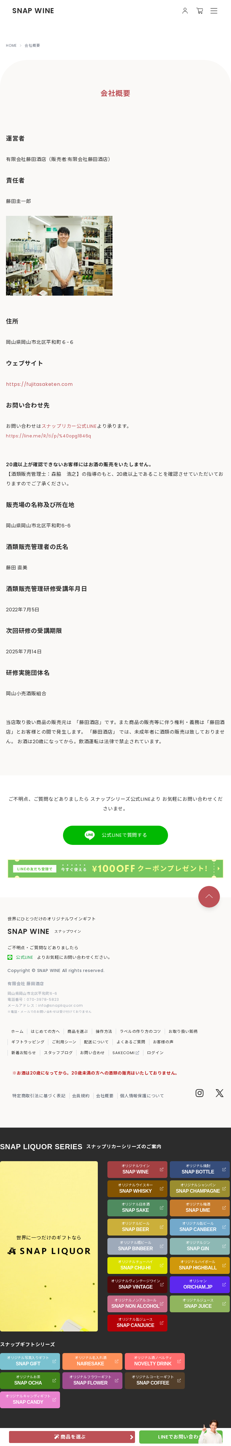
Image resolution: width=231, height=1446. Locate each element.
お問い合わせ (92, 1053)
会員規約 (81, 1096)
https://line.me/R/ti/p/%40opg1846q (48, 436)
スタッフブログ (58, 1053)
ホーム (17, 1031)
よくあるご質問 (131, 1042)
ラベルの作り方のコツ (140, 1031)
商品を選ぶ (78, 1031)
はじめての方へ (45, 1031)
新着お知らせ (23, 1053)
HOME (11, 45)
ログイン (155, 1053)
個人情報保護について (142, 1096)
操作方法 (104, 1031)
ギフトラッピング (27, 1042)
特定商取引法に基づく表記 (39, 1096)
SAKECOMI (126, 1053)
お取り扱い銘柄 (183, 1031)
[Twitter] (220, 1094)
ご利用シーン (64, 1042)
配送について (96, 1042)
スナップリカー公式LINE (69, 426)
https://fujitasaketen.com (39, 384)
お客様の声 (163, 1042)
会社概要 (105, 1096)
